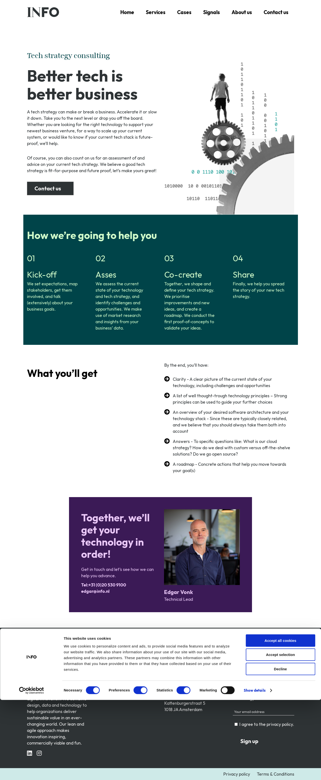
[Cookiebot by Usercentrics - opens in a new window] (31, 770)
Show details (255, 770)
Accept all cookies (280, 721)
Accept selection (280, 735)
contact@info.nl (179, 679)
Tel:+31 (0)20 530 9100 (186, 673)
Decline (280, 749)
